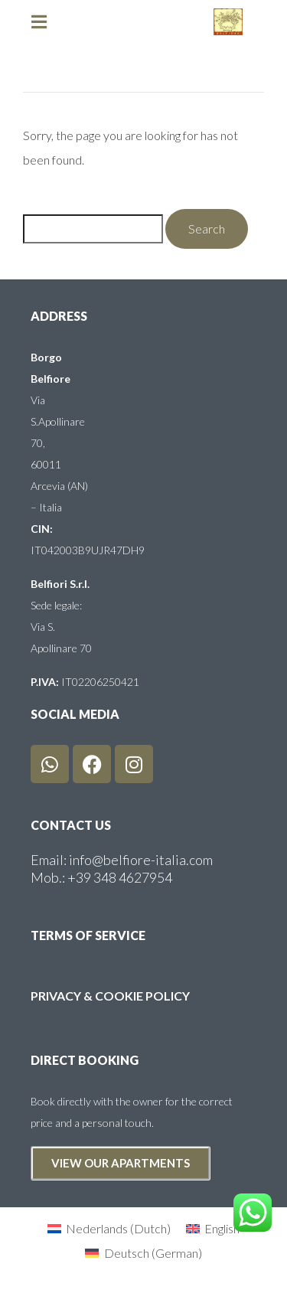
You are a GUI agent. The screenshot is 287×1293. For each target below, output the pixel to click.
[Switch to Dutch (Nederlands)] (109, 1228)
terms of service (88, 935)
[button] (46, 22)
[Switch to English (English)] (212, 1228)
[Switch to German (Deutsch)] (143, 1253)
